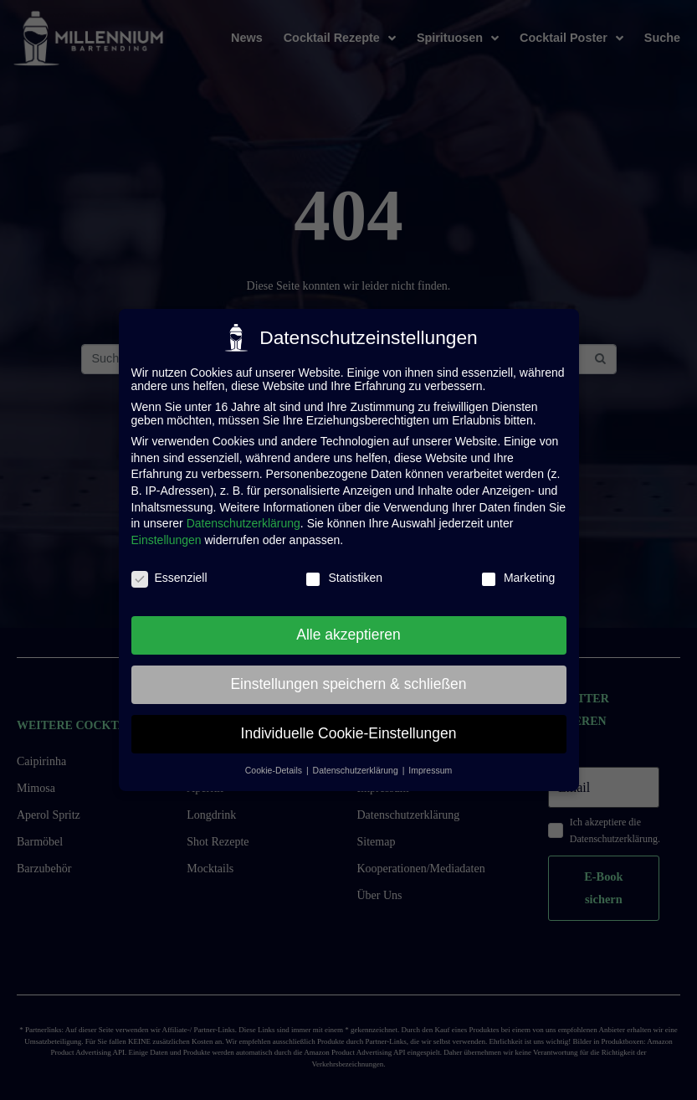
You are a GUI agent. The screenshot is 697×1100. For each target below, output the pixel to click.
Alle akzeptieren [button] (348, 627)
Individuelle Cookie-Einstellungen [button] (349, 725)
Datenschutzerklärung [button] (357, 762)
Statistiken (343, 569)
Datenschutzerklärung (243, 515)
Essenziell (169, 569)
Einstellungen (166, 531)
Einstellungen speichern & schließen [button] (348, 676)
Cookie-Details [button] (275, 762)
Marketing (517, 569)
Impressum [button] (430, 762)
